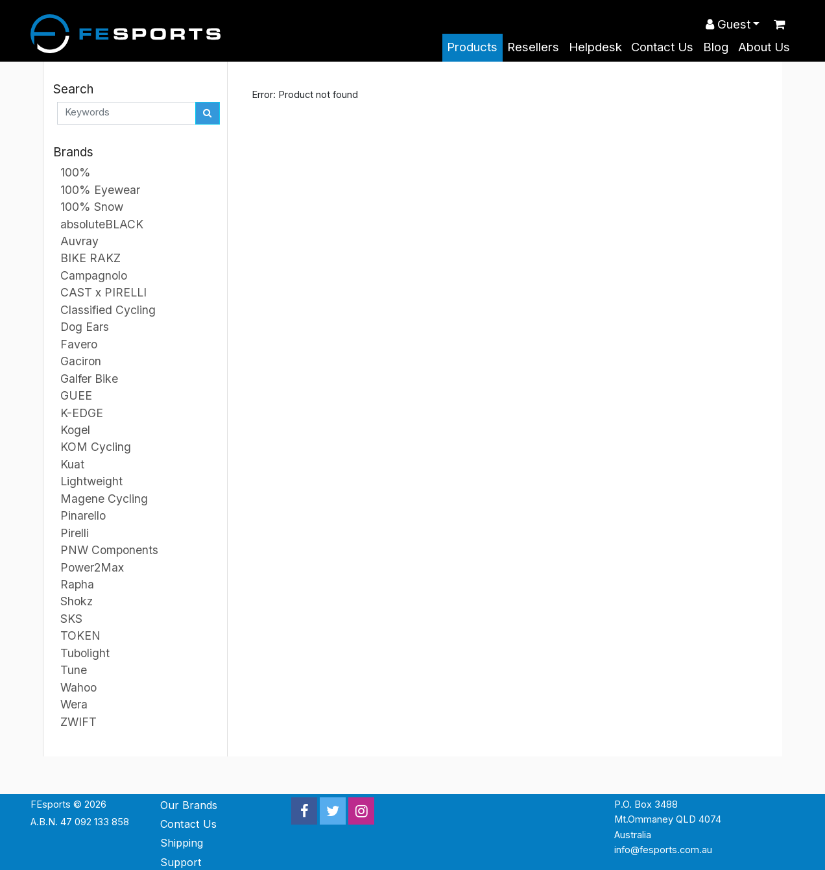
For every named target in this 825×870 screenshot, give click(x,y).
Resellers (533, 47)
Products (472, 47)
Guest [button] (728, 24)
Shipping (181, 842)
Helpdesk (595, 47)
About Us (764, 47)
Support (181, 862)
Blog (715, 47)
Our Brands (188, 805)
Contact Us (662, 47)
